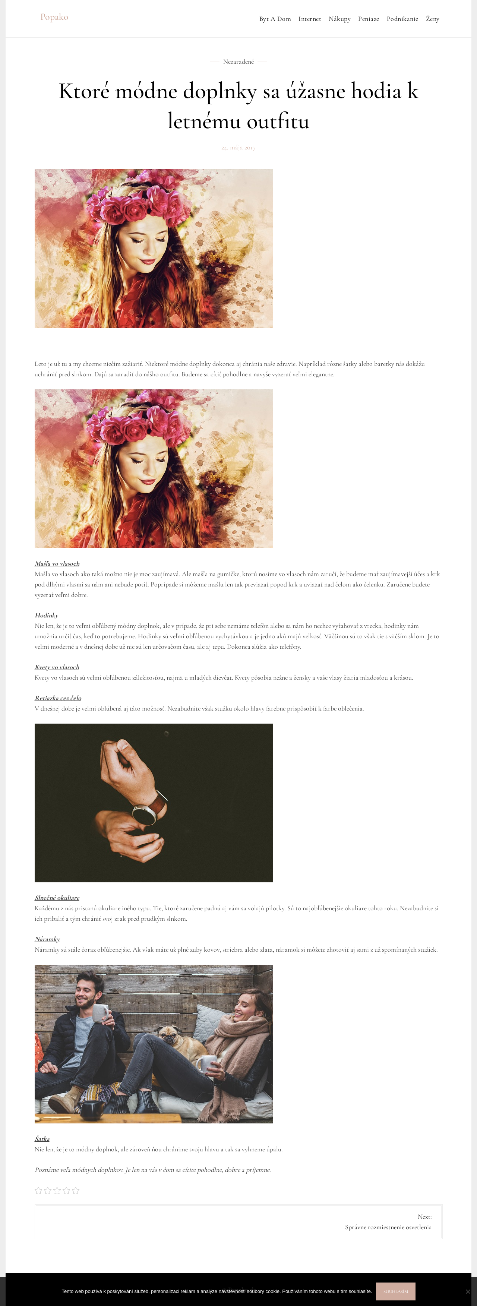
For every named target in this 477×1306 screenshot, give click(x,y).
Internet (309, 19)
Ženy (433, 19)
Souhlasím (395, 1291)
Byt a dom (275, 19)
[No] (467, 1291)
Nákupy (340, 19)
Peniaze (368, 19)
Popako (54, 16)
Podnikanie (402, 19)
